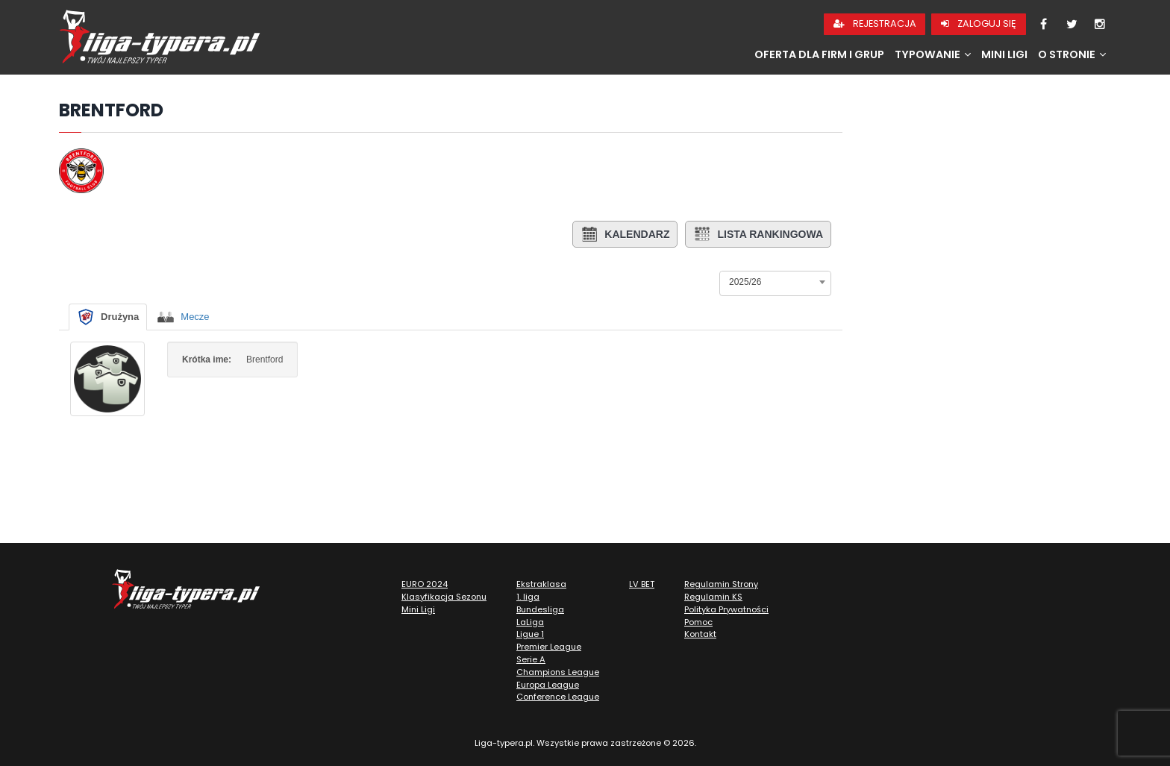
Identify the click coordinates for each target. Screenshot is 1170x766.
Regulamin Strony (721, 584)
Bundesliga (540, 609)
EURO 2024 (424, 584)
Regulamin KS (713, 597)
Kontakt (700, 634)
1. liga (527, 597)
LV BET (641, 584)
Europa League (547, 685)
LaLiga (530, 622)
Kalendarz (625, 234)
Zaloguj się (978, 23)
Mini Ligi (1004, 54)
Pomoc (698, 622)
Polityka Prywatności (726, 609)
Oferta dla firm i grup (819, 54)
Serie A (530, 659)
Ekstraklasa (541, 584)
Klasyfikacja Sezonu (444, 597)
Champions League (557, 672)
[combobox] (775, 281)
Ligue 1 (530, 634)
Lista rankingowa (758, 234)
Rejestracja (874, 23)
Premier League (548, 647)
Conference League (557, 697)
